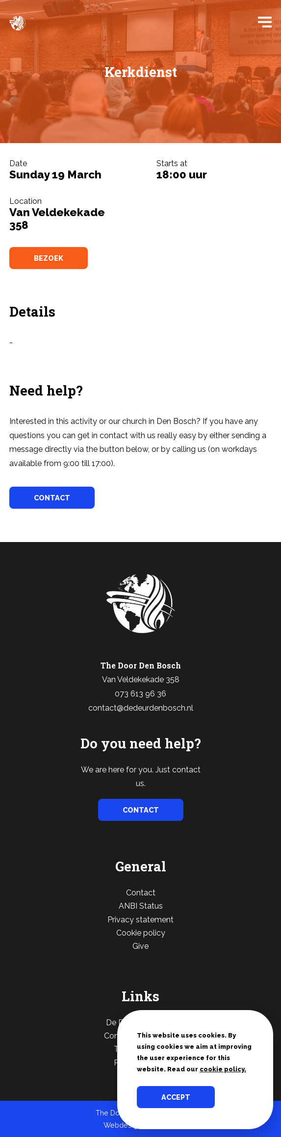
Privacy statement (140, 919)
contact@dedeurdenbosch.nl (140, 708)
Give (140, 946)
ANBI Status (141, 906)
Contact (140, 892)
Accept (175, 1097)
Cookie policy (140, 933)
